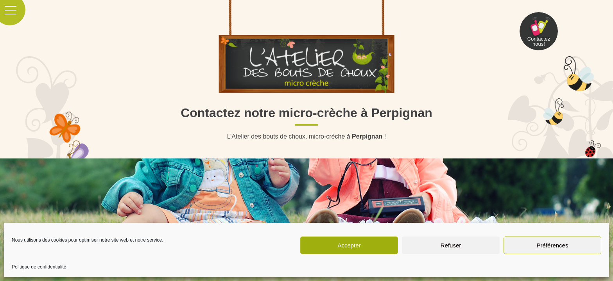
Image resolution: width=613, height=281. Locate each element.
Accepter (348, 245)
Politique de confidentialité (39, 267)
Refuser (451, 245)
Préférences (552, 245)
